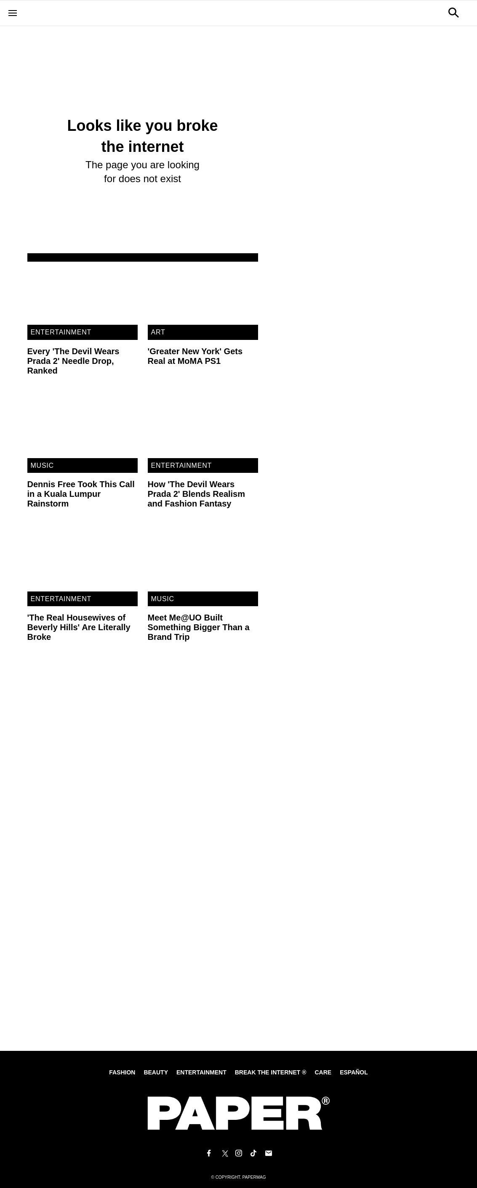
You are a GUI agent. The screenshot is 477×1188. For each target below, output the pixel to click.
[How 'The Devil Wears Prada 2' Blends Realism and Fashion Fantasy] (203, 427)
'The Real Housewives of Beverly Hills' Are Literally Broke (79, 627)
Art (158, 332)
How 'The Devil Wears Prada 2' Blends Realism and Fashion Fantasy (196, 494)
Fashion (122, 1072)
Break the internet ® (270, 1072)
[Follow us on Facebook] (209, 1153)
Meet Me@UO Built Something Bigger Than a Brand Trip (199, 627)
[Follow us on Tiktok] (253, 1153)
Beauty (156, 1072)
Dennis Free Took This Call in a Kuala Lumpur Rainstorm (81, 494)
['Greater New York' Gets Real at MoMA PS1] (203, 294)
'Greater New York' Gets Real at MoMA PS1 (195, 356)
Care (322, 1072)
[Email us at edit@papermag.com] (269, 1153)
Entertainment (61, 332)
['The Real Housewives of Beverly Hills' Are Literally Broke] (82, 560)
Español (354, 1072)
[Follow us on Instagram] (239, 1153)
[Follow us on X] (224, 1153)
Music (42, 465)
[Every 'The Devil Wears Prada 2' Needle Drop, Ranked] (82, 294)
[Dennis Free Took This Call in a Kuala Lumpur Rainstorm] (82, 427)
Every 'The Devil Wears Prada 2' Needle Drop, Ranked (73, 361)
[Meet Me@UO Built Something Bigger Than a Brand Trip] (203, 560)
